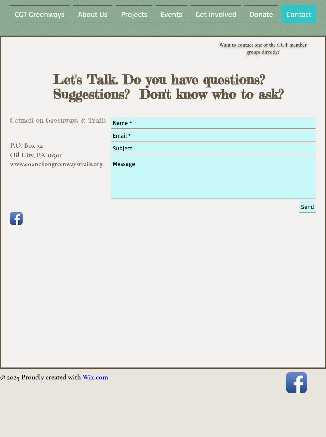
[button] (92, 14)
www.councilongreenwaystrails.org (56, 164)
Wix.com (95, 377)
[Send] (307, 206)
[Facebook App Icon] (16, 218)
